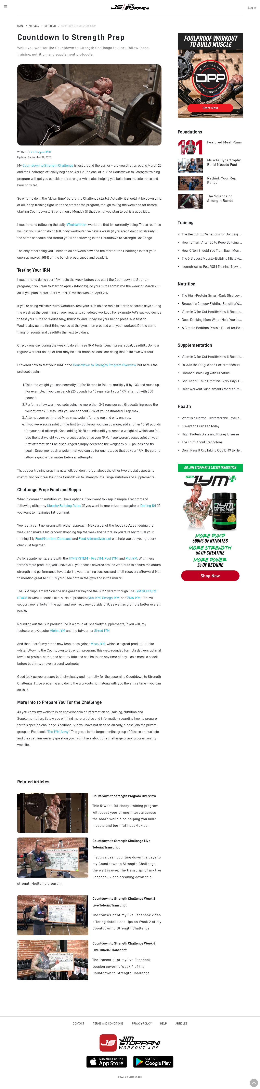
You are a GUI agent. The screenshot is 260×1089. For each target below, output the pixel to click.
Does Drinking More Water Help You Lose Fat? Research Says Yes (212, 319)
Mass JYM (98, 644)
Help (163, 1023)
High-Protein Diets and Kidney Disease (210, 434)
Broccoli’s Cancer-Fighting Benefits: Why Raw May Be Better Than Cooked (212, 303)
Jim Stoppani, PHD (130, 7)
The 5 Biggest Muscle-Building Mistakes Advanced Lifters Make (212, 258)
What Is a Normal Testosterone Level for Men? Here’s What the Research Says (212, 418)
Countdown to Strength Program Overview (104, 365)
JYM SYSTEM (78, 558)
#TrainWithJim (76, 224)
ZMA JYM (134, 598)
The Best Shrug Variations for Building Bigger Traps (212, 234)
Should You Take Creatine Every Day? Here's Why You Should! (212, 381)
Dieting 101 (148, 505)
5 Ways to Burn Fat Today (200, 426)
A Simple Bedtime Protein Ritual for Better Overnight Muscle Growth (212, 328)
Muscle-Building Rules (64, 505)
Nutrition (50, 26)
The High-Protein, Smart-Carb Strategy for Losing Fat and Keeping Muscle (212, 295)
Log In (252, 7)
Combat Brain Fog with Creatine (206, 373)
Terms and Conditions (108, 1023)
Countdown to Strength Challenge (48, 165)
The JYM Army (58, 732)
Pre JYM (97, 558)
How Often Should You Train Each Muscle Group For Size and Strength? (212, 250)
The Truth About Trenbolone (202, 442)
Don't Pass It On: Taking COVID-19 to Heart (212, 450)
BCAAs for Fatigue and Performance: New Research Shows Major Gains (212, 365)
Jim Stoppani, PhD (40, 152)
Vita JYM (94, 598)
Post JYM (111, 558)
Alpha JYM (57, 630)
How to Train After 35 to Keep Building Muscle (212, 242)
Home (20, 26)
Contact (78, 1023)
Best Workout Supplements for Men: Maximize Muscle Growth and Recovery (212, 389)
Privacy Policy (142, 1023)
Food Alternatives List (95, 538)
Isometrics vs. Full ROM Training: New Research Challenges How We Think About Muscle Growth (212, 266)
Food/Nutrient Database (53, 538)
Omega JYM (110, 598)
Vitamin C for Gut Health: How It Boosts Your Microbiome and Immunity (212, 312)
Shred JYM (102, 630)
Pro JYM (131, 558)
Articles (34, 26)
